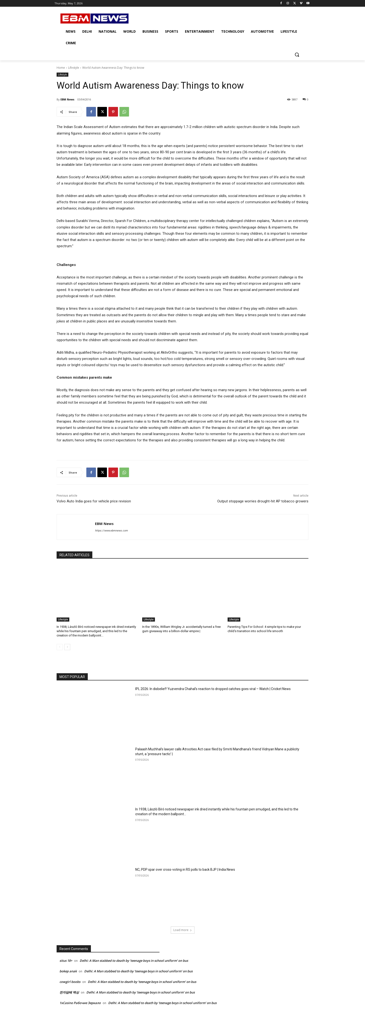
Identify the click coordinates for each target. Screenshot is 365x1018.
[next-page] (67, 647)
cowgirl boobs (69, 982)
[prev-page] (60, 647)
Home (61, 68)
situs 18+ (65, 960)
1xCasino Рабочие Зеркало (80, 1003)
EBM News (67, 99)
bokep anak (68, 971)
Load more (182, 930)
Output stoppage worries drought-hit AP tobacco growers (262, 501)
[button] (297, 54)
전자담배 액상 (69, 992)
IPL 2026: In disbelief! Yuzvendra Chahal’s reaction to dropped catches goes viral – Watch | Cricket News (213, 689)
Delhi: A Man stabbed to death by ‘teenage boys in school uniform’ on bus (134, 960)
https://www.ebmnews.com (111, 530)
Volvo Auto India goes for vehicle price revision (94, 501)
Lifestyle (73, 68)
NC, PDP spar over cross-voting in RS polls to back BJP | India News (185, 869)
